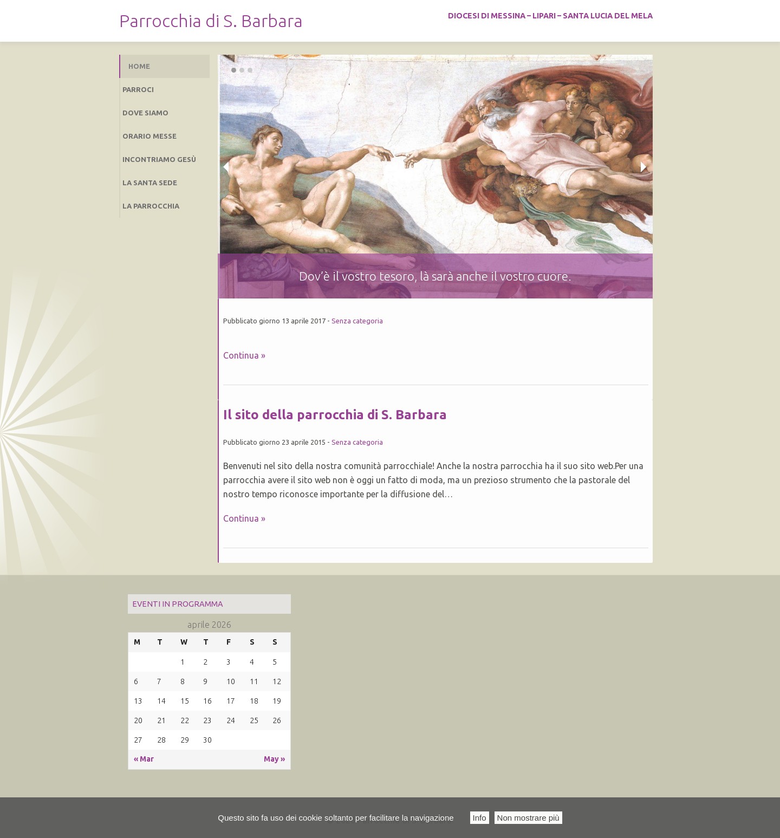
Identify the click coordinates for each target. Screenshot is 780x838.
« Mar (144, 759)
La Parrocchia (150, 206)
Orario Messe (149, 136)
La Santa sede (149, 182)
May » (274, 759)
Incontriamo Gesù (159, 159)
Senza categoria (357, 320)
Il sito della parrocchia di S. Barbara (335, 414)
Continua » (244, 355)
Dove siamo (145, 112)
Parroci (138, 89)
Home (139, 66)
